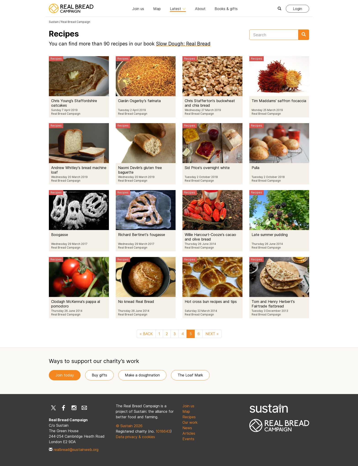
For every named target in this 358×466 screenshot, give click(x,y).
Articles (188, 433)
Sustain (54, 22)
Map (157, 8)
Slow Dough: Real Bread (183, 44)
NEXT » (211, 333)
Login (297, 8)
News (187, 428)
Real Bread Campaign (75, 22)
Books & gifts (226, 8)
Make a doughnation (142, 375)
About (200, 8)
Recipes (189, 417)
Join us (138, 8)
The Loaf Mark (190, 375)
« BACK (146, 333)
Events (188, 439)
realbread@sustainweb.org (76, 449)
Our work (189, 422)
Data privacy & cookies (135, 436)
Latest (178, 8)
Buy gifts (99, 375)
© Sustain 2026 (129, 426)
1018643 (163, 431)
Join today (64, 375)
